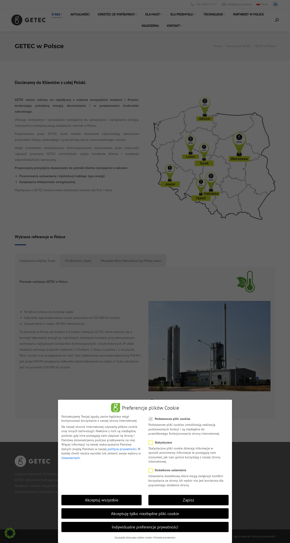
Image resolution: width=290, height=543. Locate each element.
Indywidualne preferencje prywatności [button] (145, 526)
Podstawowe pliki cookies (170, 419)
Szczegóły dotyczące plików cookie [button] (133, 537)
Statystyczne (161, 442)
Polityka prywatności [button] (165, 537)
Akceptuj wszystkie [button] (101, 499)
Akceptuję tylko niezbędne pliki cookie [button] (145, 513)
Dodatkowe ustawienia (168, 470)
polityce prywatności (122, 448)
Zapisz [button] (188, 499)
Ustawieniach (70, 457)
